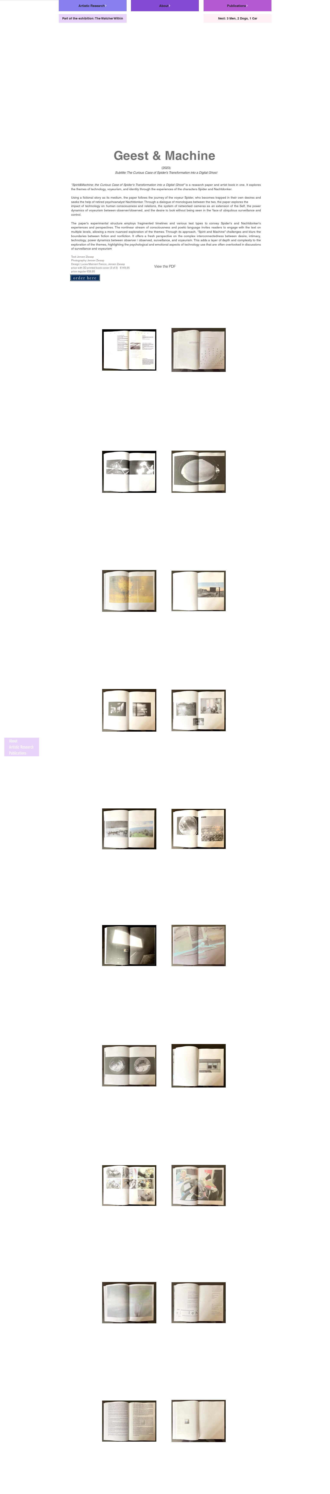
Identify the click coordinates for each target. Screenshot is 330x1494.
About (13, 741)
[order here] (85, 277)
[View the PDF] (165, 266)
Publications (17, 753)
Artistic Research (21, 747)
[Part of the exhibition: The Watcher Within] (93, 18)
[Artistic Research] (93, 5)
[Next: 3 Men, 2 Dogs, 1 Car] (237, 18)
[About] (165, 5)
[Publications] (237, 5)
